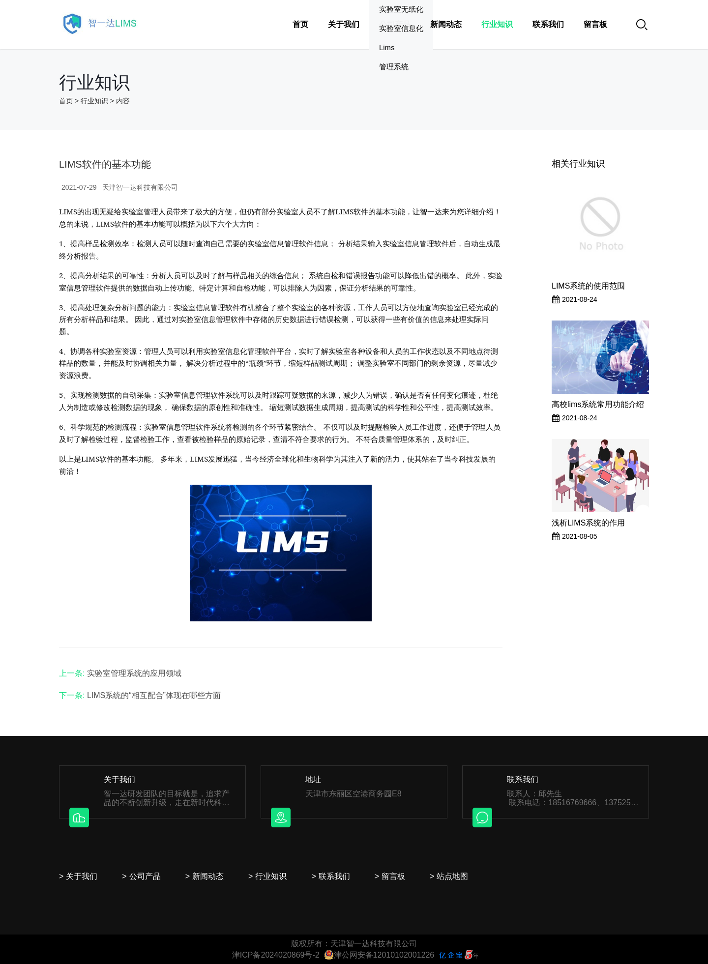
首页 (300, 24)
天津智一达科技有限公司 (140, 187)
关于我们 (343, 24)
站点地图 (452, 876)
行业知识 (497, 24)
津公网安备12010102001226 (379, 955)
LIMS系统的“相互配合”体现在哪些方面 (154, 695)
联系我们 (548, 24)
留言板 (595, 24)
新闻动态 (446, 24)
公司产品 (395, 24)
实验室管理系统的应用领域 (134, 673)
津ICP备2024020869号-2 (276, 955)
